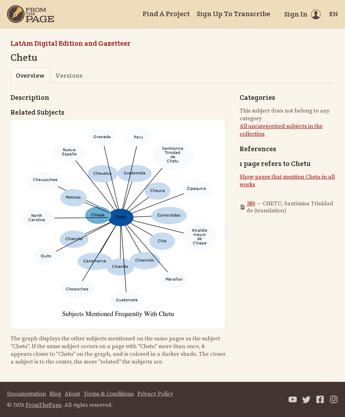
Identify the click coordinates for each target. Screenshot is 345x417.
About (72, 393)
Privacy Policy (155, 393)
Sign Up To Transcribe (233, 13)
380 (251, 203)
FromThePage (43, 405)
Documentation (26, 393)
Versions (69, 75)
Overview (30, 75)
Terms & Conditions (109, 393)
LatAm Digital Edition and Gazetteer (71, 43)
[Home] (30, 14)
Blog (55, 393)
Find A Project (166, 13)
